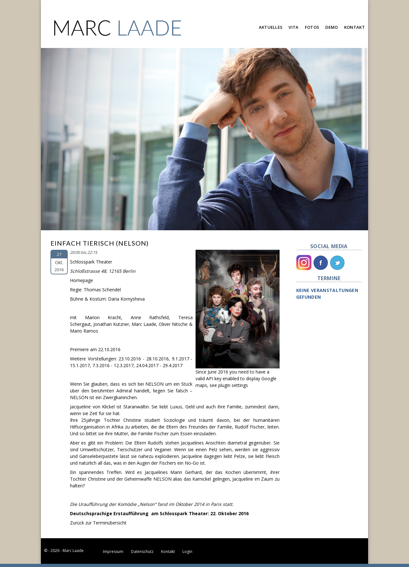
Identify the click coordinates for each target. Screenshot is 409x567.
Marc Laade (144, 324)
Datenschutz (142, 551)
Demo (331, 27)
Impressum (113, 551)
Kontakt (354, 27)
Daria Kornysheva (126, 299)
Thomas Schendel (102, 290)
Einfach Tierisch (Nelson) (99, 243)
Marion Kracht (103, 317)
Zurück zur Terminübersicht (98, 523)
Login (187, 551)
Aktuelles (271, 27)
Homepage (81, 280)
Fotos (312, 27)
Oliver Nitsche (173, 324)
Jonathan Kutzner (111, 324)
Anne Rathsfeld (150, 317)
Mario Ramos (84, 331)
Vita (293, 27)
